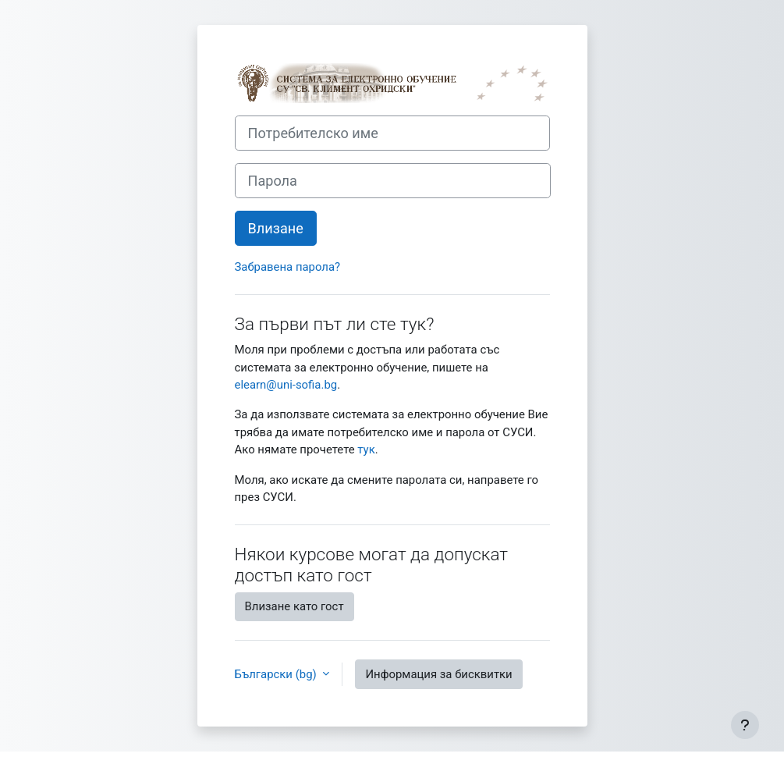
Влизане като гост (294, 606)
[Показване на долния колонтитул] (745, 725)
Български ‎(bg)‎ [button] (277, 674)
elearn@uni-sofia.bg (286, 385)
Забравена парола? (288, 267)
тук (365, 449)
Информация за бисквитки (438, 674)
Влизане (275, 228)
